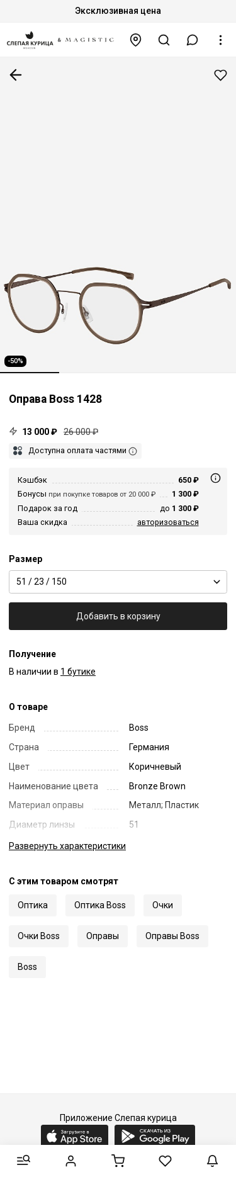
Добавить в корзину (118, 616)
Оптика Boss (100, 905)
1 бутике (78, 672)
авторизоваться (168, 522)
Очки (162, 905)
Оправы (102, 936)
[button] (192, 40)
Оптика (33, 905)
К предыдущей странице (16, 75)
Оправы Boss (172, 936)
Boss (27, 967)
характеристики (67, 846)
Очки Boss (39, 936)
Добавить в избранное (220, 75)
